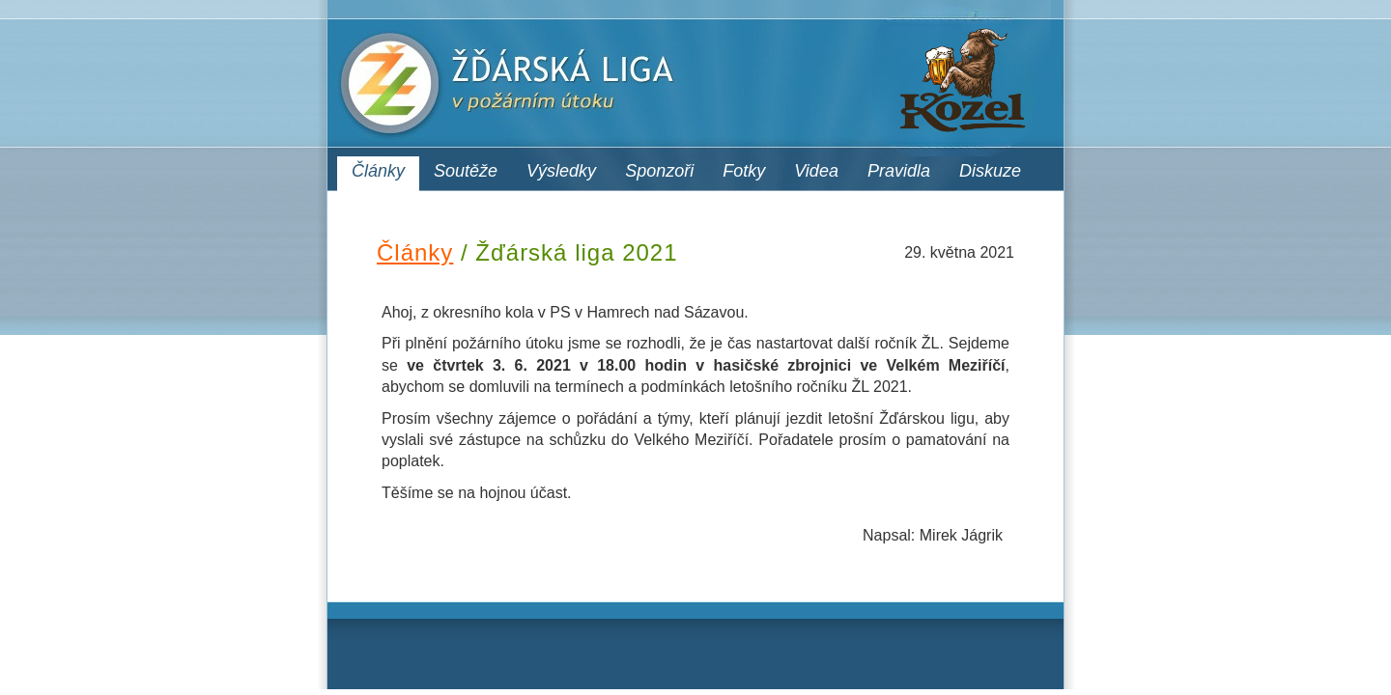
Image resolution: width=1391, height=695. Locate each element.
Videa (816, 171)
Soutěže (465, 171)
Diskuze (990, 171)
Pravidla (898, 171)
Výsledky (561, 171)
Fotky (744, 171)
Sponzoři (659, 171)
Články (378, 171)
